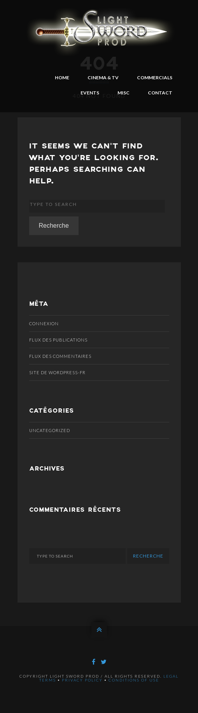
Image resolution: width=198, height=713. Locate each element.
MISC (123, 93)
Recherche (54, 225)
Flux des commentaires (60, 356)
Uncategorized (49, 430)
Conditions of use (134, 680)
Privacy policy (82, 680)
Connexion (44, 323)
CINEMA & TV (103, 77)
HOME (62, 77)
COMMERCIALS (154, 77)
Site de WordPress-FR (57, 372)
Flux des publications (58, 339)
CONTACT (160, 93)
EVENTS (90, 93)
